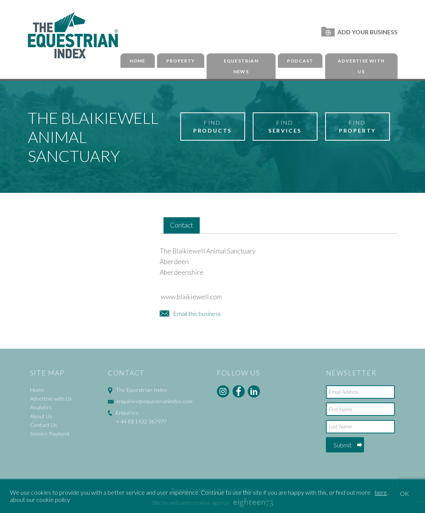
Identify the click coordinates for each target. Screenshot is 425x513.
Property (180, 61)
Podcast (300, 61)
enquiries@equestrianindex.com (154, 401)
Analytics (41, 407)
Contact (181, 225)
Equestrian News (241, 66)
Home (138, 61)
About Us (41, 416)
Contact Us (43, 425)
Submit (343, 445)
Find (213, 127)
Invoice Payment (50, 433)
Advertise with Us (361, 66)
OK (404, 493)
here (381, 492)
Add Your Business (359, 31)
